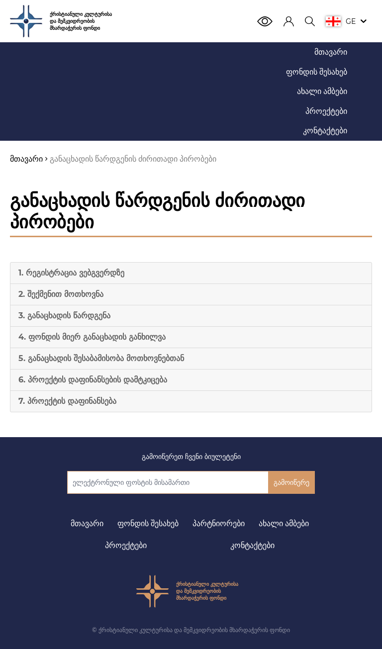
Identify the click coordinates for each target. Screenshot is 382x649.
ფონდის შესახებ (148, 523)
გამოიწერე (291, 482)
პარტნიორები (218, 523)
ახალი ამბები (284, 523)
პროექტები (126, 545)
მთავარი (87, 523)
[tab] (191, 273)
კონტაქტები (252, 545)
